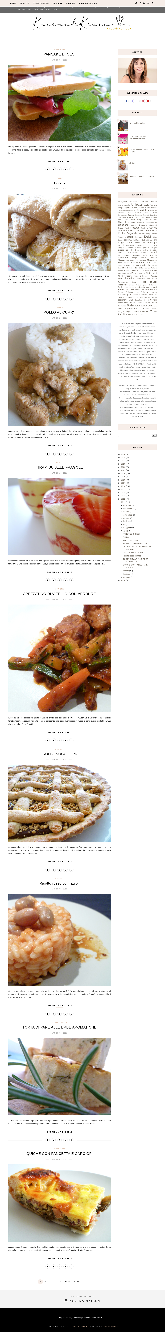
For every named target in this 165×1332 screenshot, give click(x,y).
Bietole (130, 210)
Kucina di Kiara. (78, 1326)
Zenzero (145, 311)
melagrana (141, 260)
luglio (145, 255)
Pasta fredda (130, 270)
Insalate (153, 250)
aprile (146, 205)
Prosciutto (122, 285)
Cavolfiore (122, 217)
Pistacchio (128, 276)
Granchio (138, 250)
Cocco (148, 222)
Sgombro (138, 300)
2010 (123, 580)
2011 (123, 502)
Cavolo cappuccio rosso (138, 217)
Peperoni (122, 273)
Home (13, 3)
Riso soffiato (145, 290)
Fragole (121, 245)
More (155, 263)
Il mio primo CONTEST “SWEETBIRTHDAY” (138, 137)
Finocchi (137, 243)
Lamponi (122, 252)
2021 (123, 470)
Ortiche (154, 265)
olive (149, 265)
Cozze (120, 228)
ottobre (125, 268)
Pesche (142, 273)
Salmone (129, 292)
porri (148, 279)
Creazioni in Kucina (137, 123)
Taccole (139, 302)
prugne (131, 285)
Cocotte (154, 222)
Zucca (153, 311)
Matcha (133, 260)
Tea (149, 302)
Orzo (119, 268)
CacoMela (138, 213)
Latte (129, 252)
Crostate (134, 227)
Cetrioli (132, 220)
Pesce (134, 273)
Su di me (24, 3)
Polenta (154, 276)
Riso (127, 290)
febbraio (149, 240)
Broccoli (121, 213)
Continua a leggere (59, 161)
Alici (146, 202)
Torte (130, 305)
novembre (135, 265)
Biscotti (59, 749)
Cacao (130, 213)
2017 (123, 483)
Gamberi (130, 247)
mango (134, 258)
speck (145, 300)
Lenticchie (143, 253)
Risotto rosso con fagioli (60, 883)
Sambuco (153, 292)
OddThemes (111, 1326)
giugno (121, 250)
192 (59, 1282)
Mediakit (57, 3)
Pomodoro (130, 278)
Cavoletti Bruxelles (150, 215)
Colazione (123, 225)
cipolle (132, 222)
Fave (143, 240)
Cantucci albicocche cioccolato (141, 176)
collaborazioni (88, 3)
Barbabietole (122, 210)
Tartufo (144, 302)
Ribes (137, 287)
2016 (123, 486)
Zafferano (136, 311)
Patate (153, 270)
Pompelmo (141, 279)
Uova (150, 305)
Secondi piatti (125, 294)
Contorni (153, 225)
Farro (138, 240)
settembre (122, 300)
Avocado (140, 208)
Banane (154, 208)
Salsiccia (144, 292)
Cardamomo (122, 215)
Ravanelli (130, 287)
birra (135, 210)
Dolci (59, 463)
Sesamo (154, 297)
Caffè (145, 213)
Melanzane (152, 260)
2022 (123, 467)
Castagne (138, 215)
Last (76, 1282)
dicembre (138, 237)
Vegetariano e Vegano (137, 308)
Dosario (70, 3)
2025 (123, 457)
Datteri (154, 233)
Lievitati (59, 178)
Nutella (143, 265)
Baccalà (147, 208)
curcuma (142, 233)
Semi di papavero (125, 297)
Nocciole (122, 265)
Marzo (154, 257)
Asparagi (127, 208)
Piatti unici (151, 273)
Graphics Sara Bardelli (92, 1318)
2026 (123, 454)
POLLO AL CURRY (59, 312)
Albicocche (132, 201)
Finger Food (125, 242)
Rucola (121, 292)
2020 (123, 473)
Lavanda (135, 253)
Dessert (129, 237)
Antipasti (59, 49)
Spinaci (153, 300)
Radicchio (122, 287)
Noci (128, 265)
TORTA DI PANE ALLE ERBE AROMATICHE (59, 1027)
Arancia (153, 205)
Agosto (124, 201)
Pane (140, 267)
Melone (126, 263)
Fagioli (59, 879)
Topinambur (122, 306)
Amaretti (153, 201)
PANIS (59, 183)
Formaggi (152, 242)
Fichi (154, 240)
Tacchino (132, 302)
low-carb (136, 255)
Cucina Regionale (127, 233)
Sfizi (130, 299)
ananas (120, 205)
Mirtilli (148, 263)
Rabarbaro (153, 285)
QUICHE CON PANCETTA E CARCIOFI (59, 1154)
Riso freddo (135, 290)
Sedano (135, 295)
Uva (155, 306)
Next (67, 1282)
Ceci (125, 220)
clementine (140, 222)
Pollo (120, 278)
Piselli (120, 276)
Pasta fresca (143, 270)
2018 (123, 480)
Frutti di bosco (150, 245)
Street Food (123, 302)
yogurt (128, 311)
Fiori (143, 243)
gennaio (146, 247)
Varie (120, 309)
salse (137, 292)
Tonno (154, 302)
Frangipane (130, 245)
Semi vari (147, 297)
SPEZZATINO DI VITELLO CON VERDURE (59, 594)
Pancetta (133, 268)
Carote (59, 589)
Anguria (127, 205)
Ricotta (121, 289)
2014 (123, 492)
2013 (123, 496)
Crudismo (144, 228)
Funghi (121, 247)
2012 (123, 499)
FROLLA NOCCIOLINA (59, 754)
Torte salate (59, 1022)
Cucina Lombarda (146, 230)
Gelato (138, 248)
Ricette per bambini (148, 287)
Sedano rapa (143, 295)
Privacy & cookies (73, 1318)
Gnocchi (129, 250)
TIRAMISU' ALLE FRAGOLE (59, 467)
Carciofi (153, 213)
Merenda (140, 262)
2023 (123, 464)
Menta (132, 263)
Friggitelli (139, 245)
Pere (129, 273)
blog (147, 210)
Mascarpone (123, 260)
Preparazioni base (127, 282)
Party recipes (41, 3)
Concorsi (133, 225)
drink (155, 237)
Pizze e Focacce (142, 276)
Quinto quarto (141, 285)
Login (61, 1318)
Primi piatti (148, 281)
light (119, 255)
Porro (154, 279)
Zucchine (122, 314)
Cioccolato (123, 222)
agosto (126, 518)
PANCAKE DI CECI (59, 54)
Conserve (143, 225)
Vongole (121, 311)
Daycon (120, 237)
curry (59, 308)
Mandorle (123, 257)
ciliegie (139, 220)
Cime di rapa (151, 220)
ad (119, 202)
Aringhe (120, 208)
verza (154, 309)
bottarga (153, 210)
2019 (123, 477)
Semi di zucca (137, 297)
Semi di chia (152, 295)
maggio (153, 255)
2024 (123, 461)
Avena (134, 208)
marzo (126, 571)
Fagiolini (132, 240)
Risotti (153, 289)
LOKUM (132, 163)
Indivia (145, 250)
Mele (120, 263)
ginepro (154, 248)
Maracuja (144, 258)
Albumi (141, 201)
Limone (127, 255)
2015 (123, 489)
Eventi (120, 240)
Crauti (127, 228)
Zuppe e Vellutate (135, 314)
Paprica (147, 268)
